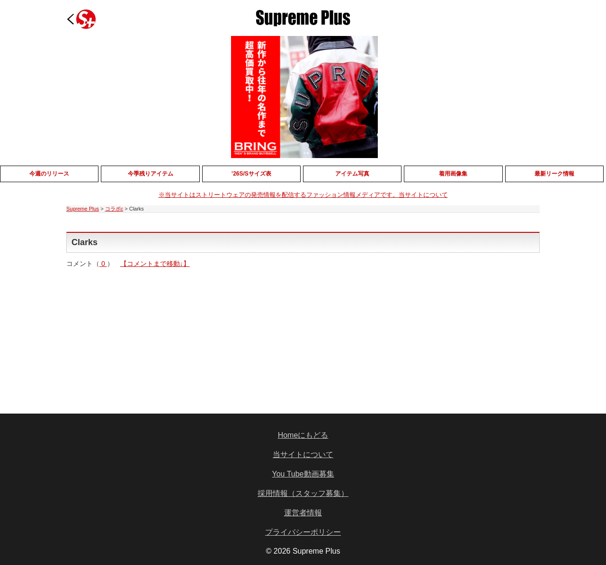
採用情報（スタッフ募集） (303, 493)
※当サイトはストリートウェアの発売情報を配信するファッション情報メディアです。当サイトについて (303, 194)
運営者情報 (303, 513)
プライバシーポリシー (303, 532)
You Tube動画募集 (303, 474)
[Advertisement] (231, 334)
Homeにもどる (303, 435)
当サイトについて (303, 454)
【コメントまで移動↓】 (155, 263)
